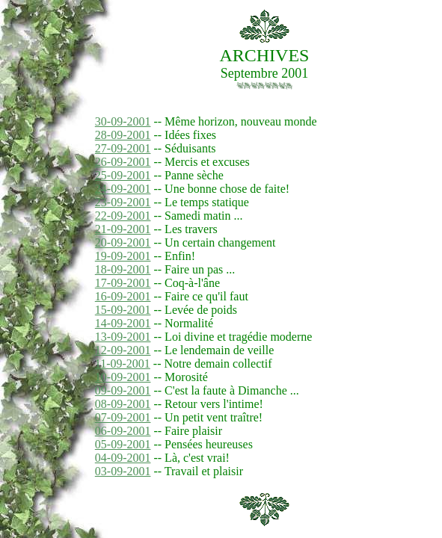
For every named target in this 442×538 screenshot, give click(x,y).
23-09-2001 (123, 202)
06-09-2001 (123, 430)
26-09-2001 (123, 161)
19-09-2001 (123, 256)
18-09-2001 (123, 269)
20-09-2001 (123, 242)
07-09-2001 (123, 417)
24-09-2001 (123, 188)
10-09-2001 (123, 377)
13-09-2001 (123, 336)
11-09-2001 (122, 363)
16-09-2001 (123, 296)
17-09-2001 (123, 282)
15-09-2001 (123, 309)
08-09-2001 (123, 404)
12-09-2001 (123, 350)
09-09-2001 (123, 390)
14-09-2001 (123, 323)
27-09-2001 (123, 148)
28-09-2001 (123, 135)
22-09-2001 (123, 215)
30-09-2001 (123, 121)
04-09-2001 (123, 457)
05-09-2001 (123, 444)
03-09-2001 (123, 471)
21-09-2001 (123, 229)
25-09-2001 (123, 175)
